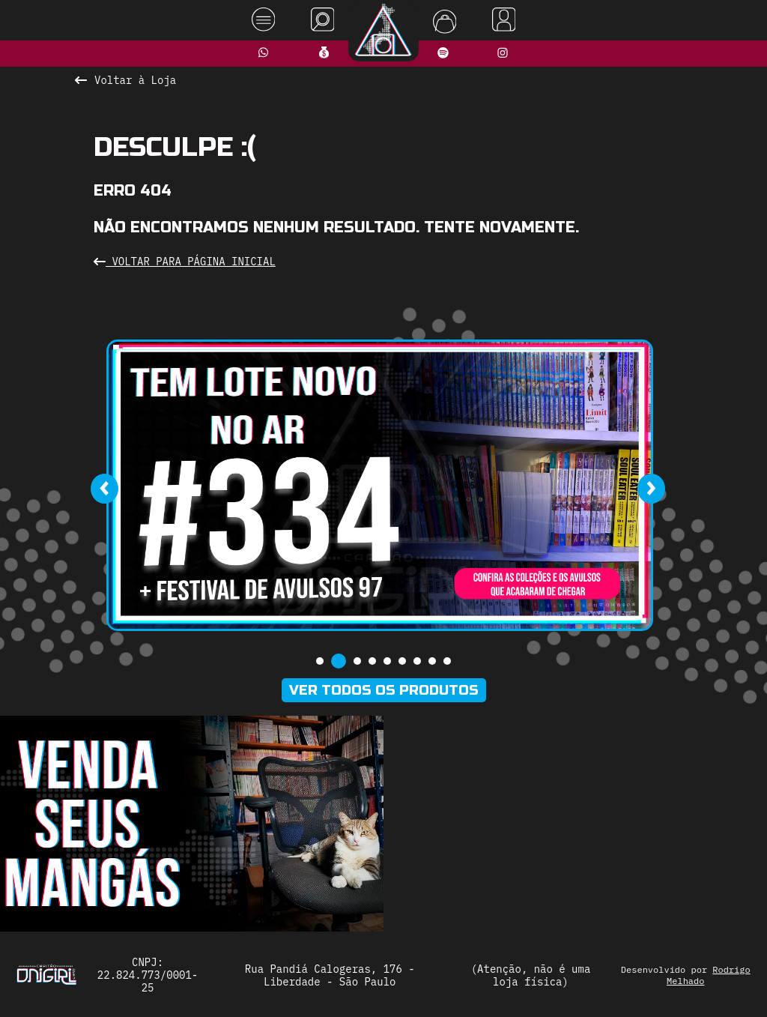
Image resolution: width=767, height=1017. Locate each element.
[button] (320, 661)
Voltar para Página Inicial (185, 261)
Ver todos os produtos (384, 690)
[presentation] (104, 488)
